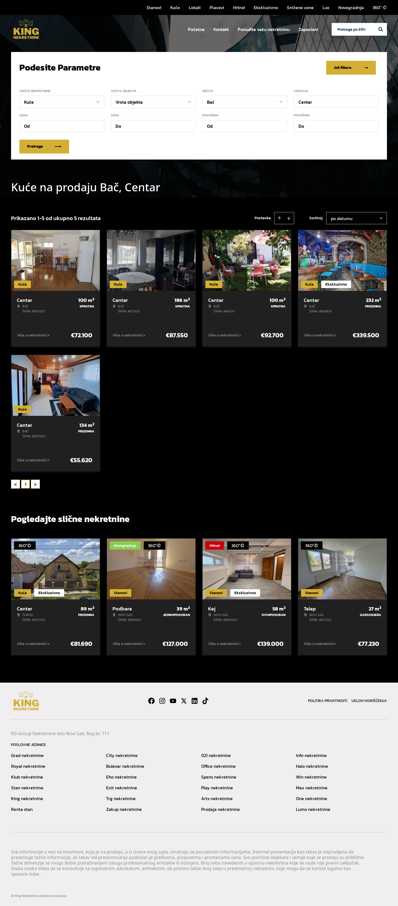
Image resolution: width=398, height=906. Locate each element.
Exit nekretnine (121, 787)
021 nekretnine (216, 754)
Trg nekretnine (121, 798)
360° (380, 7)
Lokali (195, 7)
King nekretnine (27, 798)
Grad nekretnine (27, 754)
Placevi (217, 7)
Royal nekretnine (28, 765)
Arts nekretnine (217, 798)
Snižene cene (300, 7)
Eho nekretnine (121, 776)
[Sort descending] (289, 218)
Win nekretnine (311, 776)
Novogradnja (351, 7)
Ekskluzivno (266, 7)
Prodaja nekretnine (220, 808)
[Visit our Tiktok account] (205, 700)
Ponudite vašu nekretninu (264, 29)
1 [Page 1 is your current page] (25, 483)
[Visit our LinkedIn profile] (194, 700)
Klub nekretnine (27, 776)
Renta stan (22, 808)
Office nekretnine (218, 765)
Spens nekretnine (218, 776)
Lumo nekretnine (313, 808)
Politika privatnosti (327, 700)
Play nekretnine (217, 787)
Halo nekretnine (312, 765)
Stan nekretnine (27, 787)
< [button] (15, 483)
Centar (305, 101)
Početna (196, 29)
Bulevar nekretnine (125, 765)
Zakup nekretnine (124, 808)
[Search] (380, 29)
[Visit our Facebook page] (151, 700)
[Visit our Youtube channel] (173, 700)
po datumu (341, 218)
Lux (326, 7)
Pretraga (44, 146)
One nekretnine (311, 798)
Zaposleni (308, 29)
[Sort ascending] (279, 218)
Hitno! (239, 7)
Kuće (175, 7)
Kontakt (221, 29)
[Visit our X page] (183, 700)
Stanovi (153, 7)
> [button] (35, 483)
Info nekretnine (311, 754)
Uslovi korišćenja (369, 700)
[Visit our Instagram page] (162, 700)
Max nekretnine (312, 787)
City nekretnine (122, 754)
